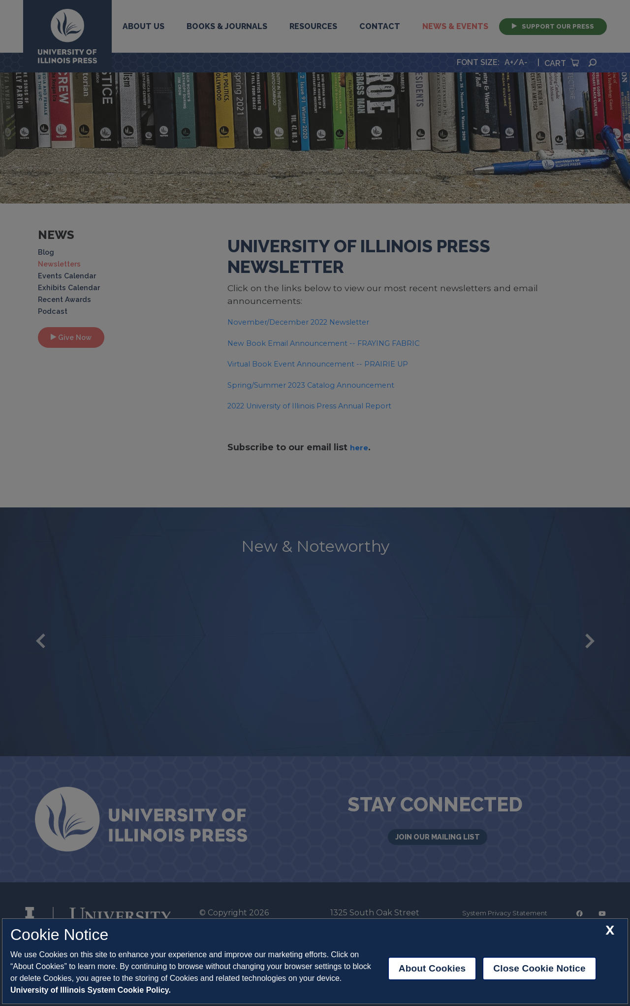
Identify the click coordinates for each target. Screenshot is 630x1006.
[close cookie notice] (610, 930)
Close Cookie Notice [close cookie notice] (539, 968)
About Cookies (432, 968)
